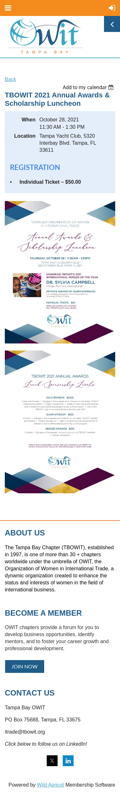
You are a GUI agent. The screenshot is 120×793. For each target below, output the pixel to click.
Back (10, 79)
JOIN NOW (25, 666)
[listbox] (89, 87)
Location (25, 136)
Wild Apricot (50, 785)
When (28, 119)
